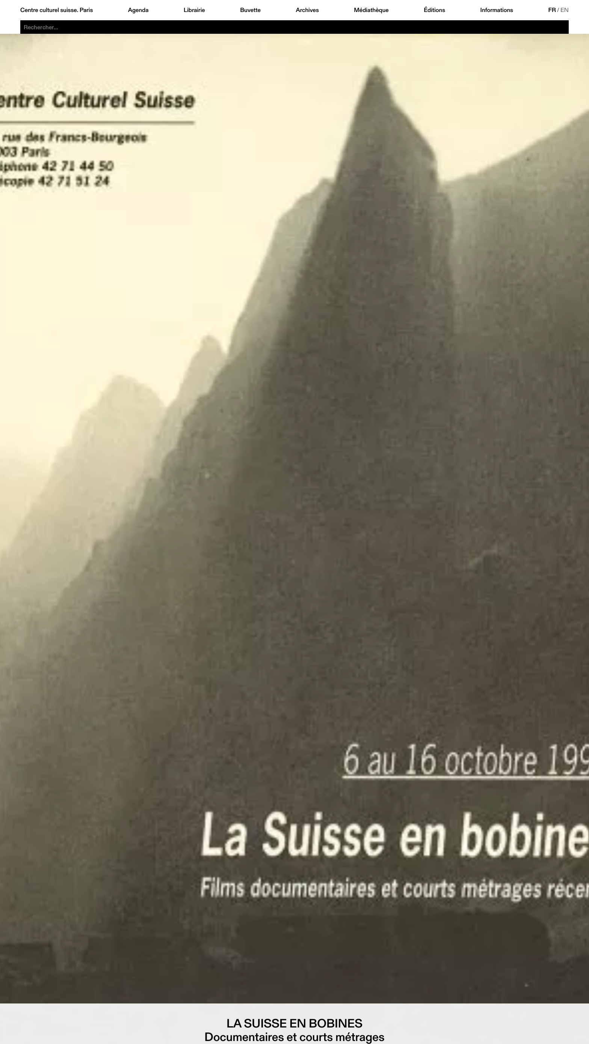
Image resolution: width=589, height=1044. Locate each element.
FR (552, 10)
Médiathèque (371, 10)
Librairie (194, 10)
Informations (496, 10)
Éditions (434, 10)
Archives (307, 10)
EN (564, 10)
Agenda (138, 10)
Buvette (250, 10)
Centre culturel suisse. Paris (56, 10)
